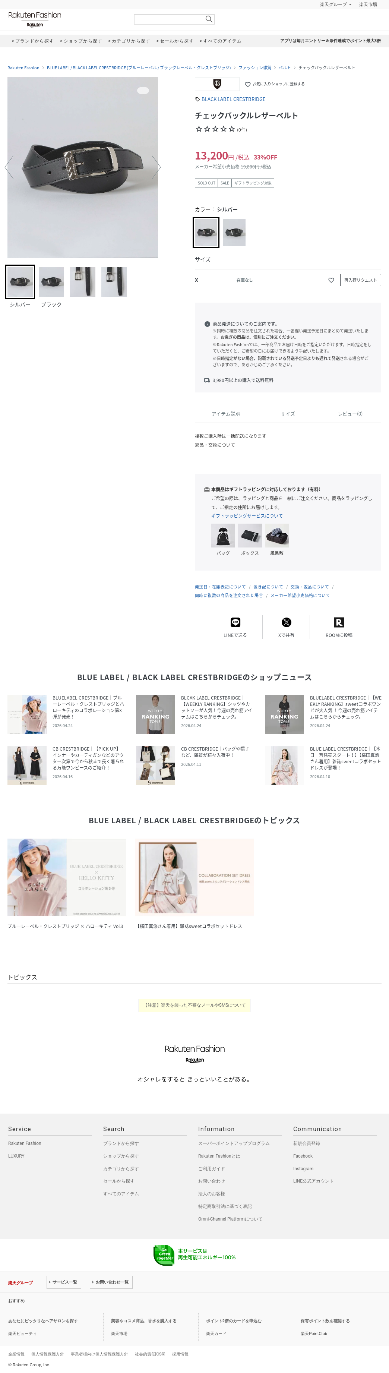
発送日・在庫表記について (220, 587)
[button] (9, 167)
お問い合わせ (211, 1181)
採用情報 (180, 1354)
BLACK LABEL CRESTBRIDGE (234, 98)
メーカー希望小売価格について (300, 595)
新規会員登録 (306, 1143)
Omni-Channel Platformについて (230, 1219)
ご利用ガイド (211, 1168)
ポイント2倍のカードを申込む (234, 1321)
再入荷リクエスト (360, 280)
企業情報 (16, 1354)
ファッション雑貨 (254, 68)
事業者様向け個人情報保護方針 (99, 1354)
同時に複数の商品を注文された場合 (229, 595)
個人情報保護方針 (47, 1354)
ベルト (285, 68)
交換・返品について (310, 587)
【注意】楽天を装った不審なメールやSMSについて (194, 1005)
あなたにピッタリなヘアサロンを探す (43, 1321)
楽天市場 (368, 4)
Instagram (303, 1168)
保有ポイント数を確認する (325, 1321)
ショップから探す (121, 1156)
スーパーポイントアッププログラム (234, 1143)
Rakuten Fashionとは (219, 1156)
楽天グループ (333, 4)
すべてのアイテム (121, 1193)
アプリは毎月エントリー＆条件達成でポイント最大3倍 (330, 40)
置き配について (268, 587)
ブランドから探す (121, 1143)
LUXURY (16, 1156)
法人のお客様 (211, 1193)
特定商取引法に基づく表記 (225, 1206)
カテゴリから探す (121, 1168)
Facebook (303, 1156)
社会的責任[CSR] (150, 1354)
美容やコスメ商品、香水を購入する (144, 1321)
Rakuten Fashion (66, 19)
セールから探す (119, 1181)
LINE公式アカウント (313, 1181)
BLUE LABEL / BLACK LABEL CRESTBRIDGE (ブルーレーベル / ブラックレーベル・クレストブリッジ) (139, 68)
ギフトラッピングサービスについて (247, 515)
